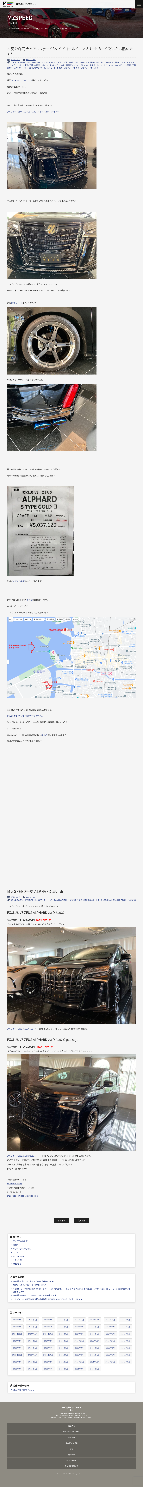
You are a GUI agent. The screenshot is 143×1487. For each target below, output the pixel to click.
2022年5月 (125, 1355)
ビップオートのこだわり (71, 1431)
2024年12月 (17, 1334)
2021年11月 (95, 1362)
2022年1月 (63, 1362)
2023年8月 (17, 1348)
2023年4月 (79, 1348)
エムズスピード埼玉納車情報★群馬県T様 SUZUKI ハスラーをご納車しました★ (48, 1299)
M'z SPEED (31, 59)
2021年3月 (94, 1369)
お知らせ (16, 1245)
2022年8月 (79, 1355)
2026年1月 (63, 1319)
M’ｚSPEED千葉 (14, 1183)
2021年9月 (125, 1362)
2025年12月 (79, 1319)
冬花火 (30, 599)
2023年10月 (110, 1341)
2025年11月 (95, 1319)
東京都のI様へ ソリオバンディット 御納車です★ (33, 1281)
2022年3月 (32, 1362)
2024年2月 (48, 1341)
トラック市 (17, 1260)
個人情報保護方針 (71, 1466)
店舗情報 (71, 1426)
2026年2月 (48, 1319)
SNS (71, 1449)
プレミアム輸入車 (20, 1241)
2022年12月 (17, 1355)
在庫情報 (71, 1437)
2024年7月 (94, 1334)
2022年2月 (48, 1362)
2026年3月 (32, 1319)
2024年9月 (63, 1334)
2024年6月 (110, 1334)
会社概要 (71, 1454)
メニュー (139, 4)
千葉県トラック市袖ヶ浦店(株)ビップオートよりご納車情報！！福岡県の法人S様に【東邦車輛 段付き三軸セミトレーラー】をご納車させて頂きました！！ (71, 1290)
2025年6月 (48, 1326)
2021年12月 (79, 1362)
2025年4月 (79, 1326)
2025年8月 (17, 1326)
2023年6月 (48, 1348)
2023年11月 (95, 1341)
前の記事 (61, 1220)
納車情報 (17, 1263)
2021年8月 (17, 1369)
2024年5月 (125, 1334)
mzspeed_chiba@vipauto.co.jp (22, 1195)
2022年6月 (110, 1355)
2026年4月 (17, 1319)
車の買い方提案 (71, 1443)
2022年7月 (94, 1355)
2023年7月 (32, 1348)
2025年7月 (32, 1326)
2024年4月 (17, 1341)
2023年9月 (125, 1341)
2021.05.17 (15, 897)
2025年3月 (94, 1326)
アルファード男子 (18, 62)
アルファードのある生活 (51, 62)
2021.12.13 (15, 59)
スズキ (16, 1252)
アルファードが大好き (89, 67)
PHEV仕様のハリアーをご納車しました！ (30, 1285)
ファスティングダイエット (21, 80)
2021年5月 (63, 1369)
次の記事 (82, 1220)
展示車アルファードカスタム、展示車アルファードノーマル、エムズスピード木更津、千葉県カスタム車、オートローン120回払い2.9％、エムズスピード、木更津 (73, 900)
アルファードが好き (71, 67)
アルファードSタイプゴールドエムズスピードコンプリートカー (33, 111)
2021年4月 (79, 1369)
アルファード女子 (33, 62)
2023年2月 (110, 1348)
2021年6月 (48, 1369)
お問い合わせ (19, 581)
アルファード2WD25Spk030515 (21, 1155)
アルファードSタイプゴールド (53, 65)
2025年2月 (110, 1326)
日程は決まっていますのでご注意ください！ (25, 715)
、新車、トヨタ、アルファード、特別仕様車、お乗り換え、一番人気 (88, 62)
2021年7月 (32, 1369)
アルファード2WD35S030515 (20, 1028)
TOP (8, 28)
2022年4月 (17, 1362)
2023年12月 (79, 1341)
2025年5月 (63, 1326)
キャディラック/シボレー (23, 1248)
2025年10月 (110, 1319)
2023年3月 (94, 1348)
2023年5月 (63, 1348)
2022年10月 (48, 1355)
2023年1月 (125, 1348)
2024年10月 (48, 1334)
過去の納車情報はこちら (23, 1389)
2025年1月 (125, 1326)
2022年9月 (63, 1355)
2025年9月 (125, 1319)
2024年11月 (33, 1334)
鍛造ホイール (16, 302)
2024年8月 (79, 1334)
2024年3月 (32, 1341)
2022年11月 (33, 1355)
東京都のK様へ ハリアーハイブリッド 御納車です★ (35, 1295)
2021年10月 (110, 1362)
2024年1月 (63, 1341)
